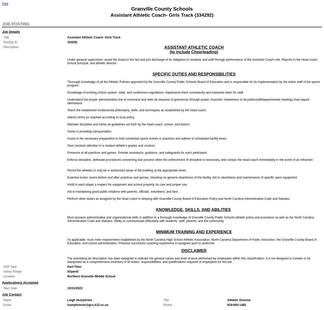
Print (5, 4)
